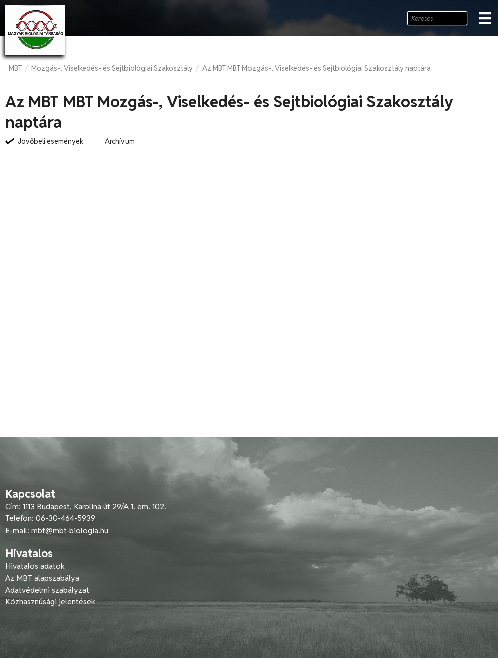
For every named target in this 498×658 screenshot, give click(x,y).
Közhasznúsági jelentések (50, 601)
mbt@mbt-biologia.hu (69, 530)
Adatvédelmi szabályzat (47, 590)
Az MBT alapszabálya (42, 578)
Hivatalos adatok (35, 566)
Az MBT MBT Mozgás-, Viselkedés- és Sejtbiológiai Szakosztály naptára (316, 68)
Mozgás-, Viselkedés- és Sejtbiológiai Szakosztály (112, 68)
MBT (15, 68)
